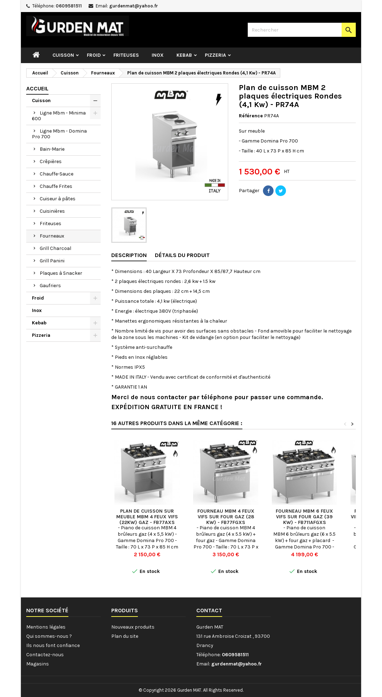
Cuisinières (52, 211)
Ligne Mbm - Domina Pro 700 (59, 134)
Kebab (184, 55)
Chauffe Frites (56, 186)
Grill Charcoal (55, 248)
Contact (209, 610)
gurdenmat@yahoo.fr (133, 6)
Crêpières (51, 161)
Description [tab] (129, 255)
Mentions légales (46, 627)
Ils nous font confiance (53, 645)
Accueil (37, 88)
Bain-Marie (52, 149)
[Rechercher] (302, 30)
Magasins (37, 664)
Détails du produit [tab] (182, 255)
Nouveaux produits (133, 627)
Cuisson (63, 55)
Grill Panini (52, 261)
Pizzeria (215, 55)
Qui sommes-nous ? (49, 636)
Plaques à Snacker (61, 273)
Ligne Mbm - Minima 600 (59, 116)
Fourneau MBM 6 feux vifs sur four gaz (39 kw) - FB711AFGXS (304, 516)
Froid (94, 55)
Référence (251, 116)
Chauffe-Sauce (56, 174)
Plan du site (124, 636)
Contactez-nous (45, 655)
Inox (158, 55)
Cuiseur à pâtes (57, 199)
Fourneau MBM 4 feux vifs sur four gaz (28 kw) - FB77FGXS (225, 516)
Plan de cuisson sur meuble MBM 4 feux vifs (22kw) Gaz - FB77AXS (147, 516)
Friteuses (126, 55)
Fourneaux (52, 236)
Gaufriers (50, 286)
